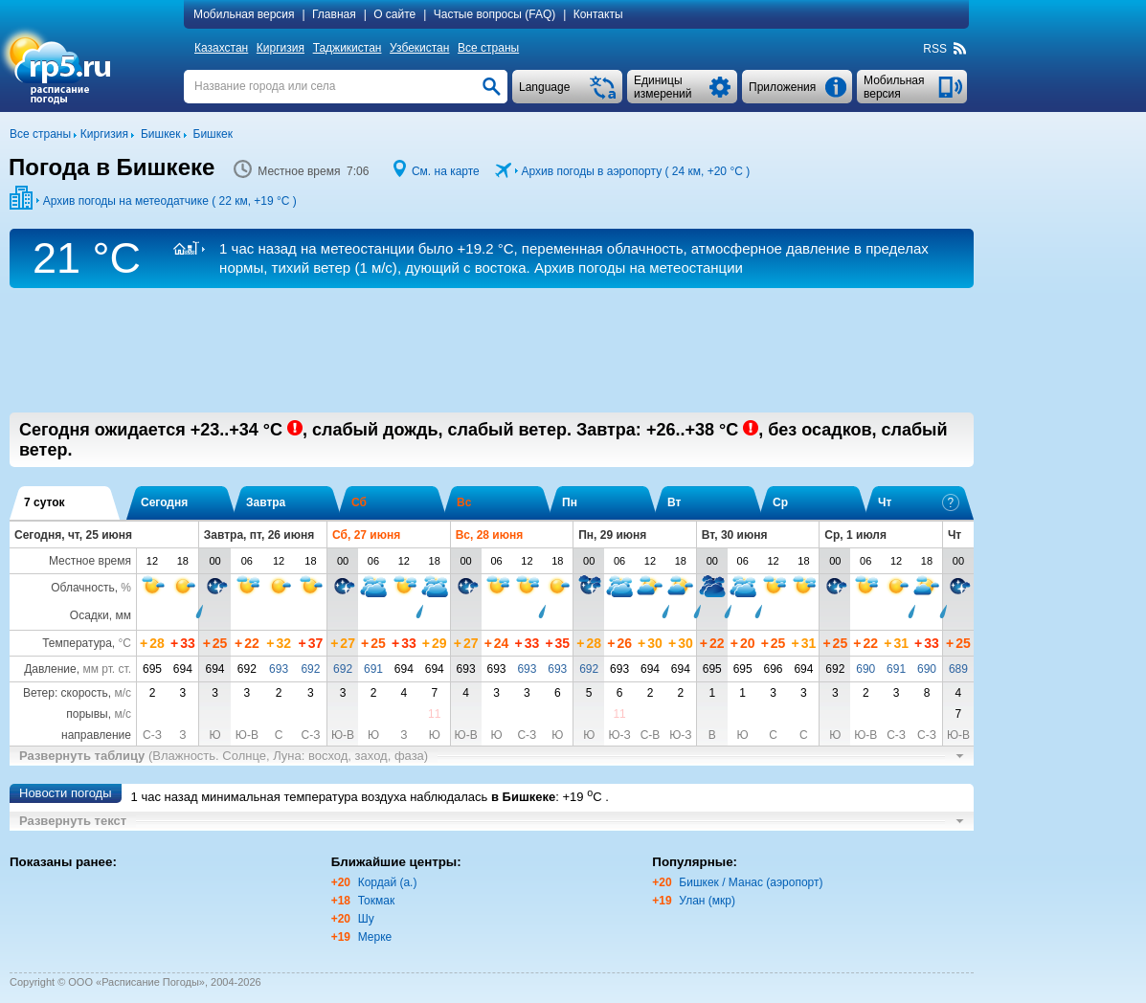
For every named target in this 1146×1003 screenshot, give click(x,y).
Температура (77, 643)
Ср (780, 502)
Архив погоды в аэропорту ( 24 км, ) (635, 171)
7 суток (44, 502)
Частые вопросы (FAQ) (495, 14)
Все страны (488, 48)
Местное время (90, 561)
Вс (464, 502)
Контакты (598, 14)
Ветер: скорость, (77, 693)
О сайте (394, 14)
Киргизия (280, 48)
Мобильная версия (244, 14)
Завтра (265, 502)
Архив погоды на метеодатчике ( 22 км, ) (170, 201)
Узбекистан (419, 48)
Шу (366, 918)
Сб (359, 502)
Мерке (375, 937)
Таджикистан (347, 48)
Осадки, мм (100, 615)
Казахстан (221, 48)
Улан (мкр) (707, 900)
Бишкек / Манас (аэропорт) (750, 882)
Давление (50, 669)
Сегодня (164, 502)
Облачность (82, 587)
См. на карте (446, 171)
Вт (674, 502)
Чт (918, 502)
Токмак (376, 900)
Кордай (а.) (387, 882)
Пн (569, 502)
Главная (334, 14)
